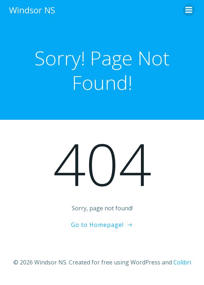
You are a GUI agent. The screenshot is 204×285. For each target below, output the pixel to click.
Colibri (182, 262)
